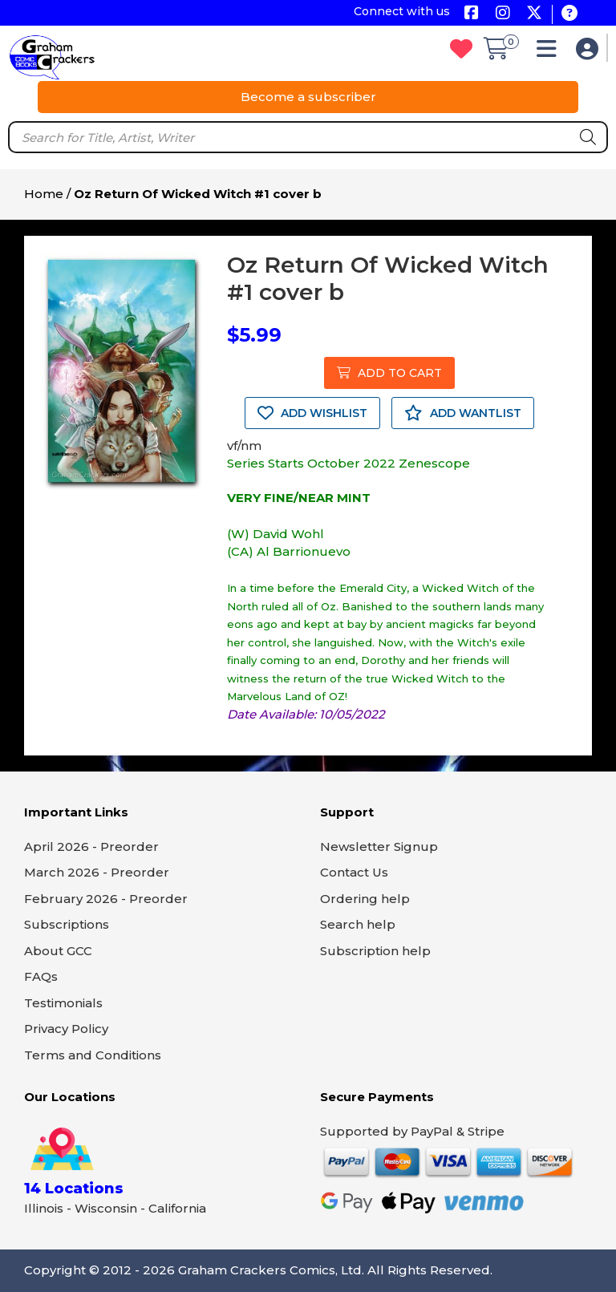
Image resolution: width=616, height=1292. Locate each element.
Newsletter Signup (379, 846)
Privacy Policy (66, 1028)
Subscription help (375, 950)
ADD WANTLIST (462, 413)
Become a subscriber (308, 96)
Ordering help (365, 898)
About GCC (58, 950)
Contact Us (354, 872)
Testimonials (63, 1003)
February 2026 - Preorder (106, 898)
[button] (551, 52)
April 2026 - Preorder (91, 846)
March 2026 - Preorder (96, 872)
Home (43, 193)
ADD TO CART (389, 373)
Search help (357, 924)
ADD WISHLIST (312, 413)
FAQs (41, 976)
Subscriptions (66, 924)
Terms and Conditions (92, 1055)
